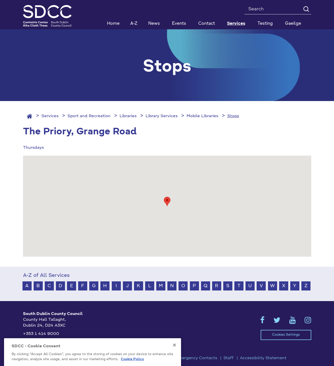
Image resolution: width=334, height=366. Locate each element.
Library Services (161, 116)
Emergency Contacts (196, 358)
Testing (265, 23)
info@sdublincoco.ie (43, 342)
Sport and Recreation (89, 116)
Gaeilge (293, 23)
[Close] (174, 350)
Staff (229, 358)
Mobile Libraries (202, 116)
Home (113, 23)
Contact (206, 23)
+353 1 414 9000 (41, 334)
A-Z (134, 23)
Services (49, 116)
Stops (233, 116)
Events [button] (179, 23)
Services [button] (236, 23)
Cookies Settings (286, 334)
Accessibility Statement (263, 358)
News (154, 23)
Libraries (128, 116)
